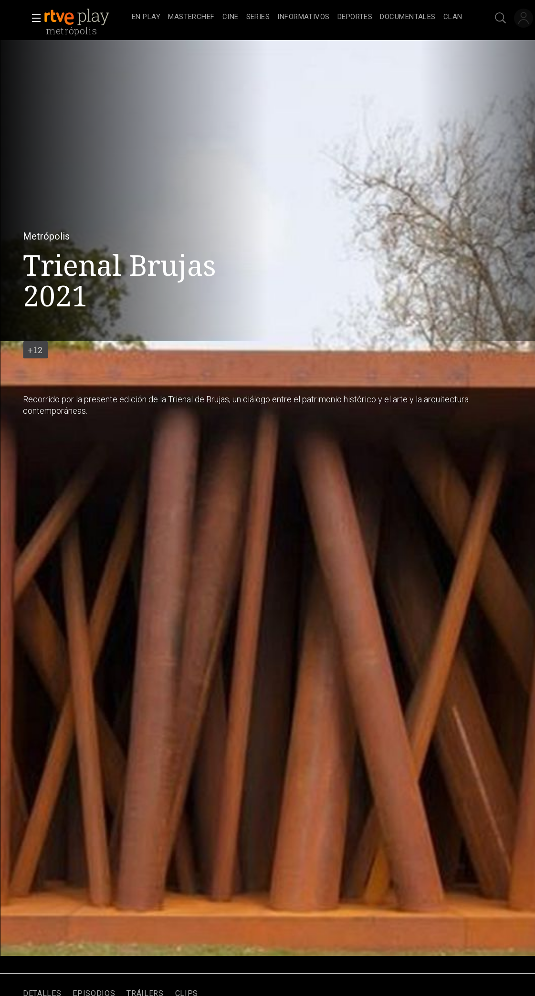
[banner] (86, 17)
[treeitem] (146, 17)
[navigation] (297, 17)
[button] (33, 18)
